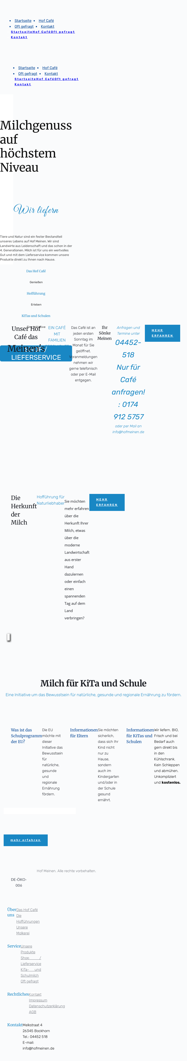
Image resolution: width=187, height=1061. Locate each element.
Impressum (38, 1000)
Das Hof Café (27, 910)
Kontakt (35, 994)
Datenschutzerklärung (47, 1006)
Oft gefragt (29, 981)
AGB (32, 1012)
